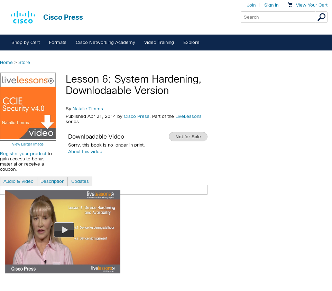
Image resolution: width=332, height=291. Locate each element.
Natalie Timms (88, 108)
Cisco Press (136, 116)
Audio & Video (18, 181)
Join (251, 5)
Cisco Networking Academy (105, 42)
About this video (85, 151)
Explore (191, 42)
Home (6, 62)
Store (24, 62)
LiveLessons (188, 116)
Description (52, 181)
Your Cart (312, 5)
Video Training (159, 42)
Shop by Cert (25, 42)
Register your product (23, 153)
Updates (80, 181)
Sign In (271, 5)
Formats (57, 42)
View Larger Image (28, 144)
